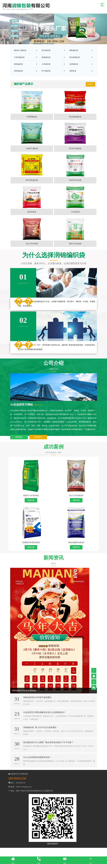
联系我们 (38, 453)
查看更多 (19, 453)
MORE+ (90, 88)
